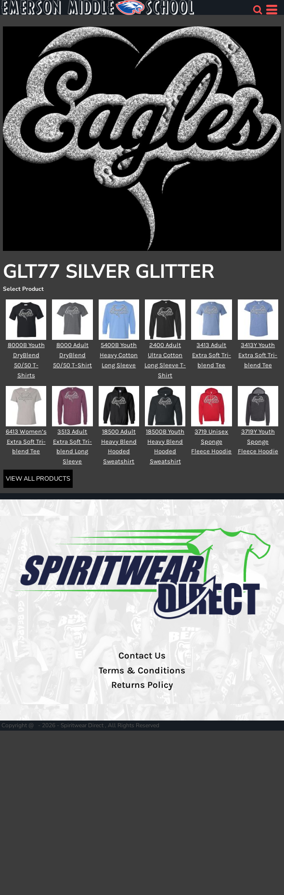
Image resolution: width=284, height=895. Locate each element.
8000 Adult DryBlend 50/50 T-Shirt (72, 355)
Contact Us (142, 655)
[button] (257, 9)
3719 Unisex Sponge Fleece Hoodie (211, 441)
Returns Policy (142, 685)
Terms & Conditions (142, 670)
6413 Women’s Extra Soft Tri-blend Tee (26, 441)
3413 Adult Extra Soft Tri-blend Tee (211, 355)
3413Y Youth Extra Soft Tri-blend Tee (257, 355)
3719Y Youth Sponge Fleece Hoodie (258, 441)
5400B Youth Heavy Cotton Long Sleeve (119, 355)
